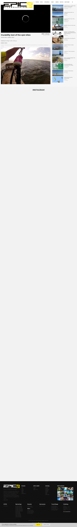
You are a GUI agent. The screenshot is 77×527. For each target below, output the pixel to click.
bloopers (66, 39)
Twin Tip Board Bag (54, 509)
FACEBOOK (47, 487)
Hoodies (64, 509)
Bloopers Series (46, 35)
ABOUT (22, 492)
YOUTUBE (46, 491)
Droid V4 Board (29, 505)
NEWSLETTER (47, 494)
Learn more (46, 524)
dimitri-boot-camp (67, 7)
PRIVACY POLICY (35, 489)
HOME (34, 488)
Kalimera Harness (42, 505)
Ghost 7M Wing (18, 512)
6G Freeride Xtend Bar (30, 511)
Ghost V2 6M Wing (18, 515)
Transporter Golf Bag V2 (54, 508)
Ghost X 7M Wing (18, 514)
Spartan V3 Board (30, 506)
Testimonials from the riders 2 (69, 19)
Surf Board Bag (53, 507)
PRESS (22, 491)
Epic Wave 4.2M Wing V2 (19, 509)
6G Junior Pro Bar (30, 513)
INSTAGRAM (47, 489)
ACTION (22, 489)
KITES (22, 487)
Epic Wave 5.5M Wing (19, 507)
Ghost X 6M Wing (18, 513)
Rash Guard (65, 507)
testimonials (66, 20)
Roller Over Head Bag (54, 506)
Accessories (66, 511)
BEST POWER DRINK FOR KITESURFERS (69, 58)
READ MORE (6, 499)
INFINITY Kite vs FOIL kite (69, 25)
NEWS (22, 488)
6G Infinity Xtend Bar (30, 512)
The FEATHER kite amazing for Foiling (68, 65)
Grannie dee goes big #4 (69, 38)
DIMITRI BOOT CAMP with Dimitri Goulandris (69, 6)
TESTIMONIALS (23, 493)
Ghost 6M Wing (18, 511)
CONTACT (34, 487)
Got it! (38, 524)
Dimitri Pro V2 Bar (30, 510)
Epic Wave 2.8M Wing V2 (19, 508)
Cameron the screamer (69, 51)
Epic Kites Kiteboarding (36, 520)
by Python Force (42, 522)
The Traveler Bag (53, 505)
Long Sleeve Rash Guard (66, 508)
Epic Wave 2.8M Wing (19, 505)
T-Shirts (64, 505)
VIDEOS (22, 490)
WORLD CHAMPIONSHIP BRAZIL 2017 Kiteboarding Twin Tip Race (70, 32)
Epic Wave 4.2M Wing (19, 506)
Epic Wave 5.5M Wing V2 (19, 510)
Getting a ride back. (68, 70)
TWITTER (46, 488)
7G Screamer (5, 505)
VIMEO (46, 492)
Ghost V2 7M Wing (18, 516)
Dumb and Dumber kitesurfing (68, 78)
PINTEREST (46, 490)
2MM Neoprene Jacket (66, 506)
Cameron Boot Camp (69, 44)
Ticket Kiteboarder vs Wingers (69, 13)
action (65, 14)
